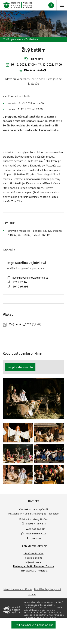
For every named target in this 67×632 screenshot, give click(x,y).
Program (11, 39)
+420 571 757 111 (36, 523)
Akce (20, 39)
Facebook (33, 538)
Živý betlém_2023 (25, 324)
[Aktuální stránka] (31, 39)
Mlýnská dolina (33, 562)
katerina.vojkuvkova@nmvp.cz (27, 277)
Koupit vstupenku (20, 367)
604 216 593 (17, 286)
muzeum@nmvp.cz (33, 533)
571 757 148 (17, 282)
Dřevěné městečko (36, 70)
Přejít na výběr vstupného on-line (33, 625)
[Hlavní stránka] (4, 39)
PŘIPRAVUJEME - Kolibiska (33, 570)
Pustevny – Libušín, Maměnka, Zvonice (33, 566)
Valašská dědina (33, 557)
